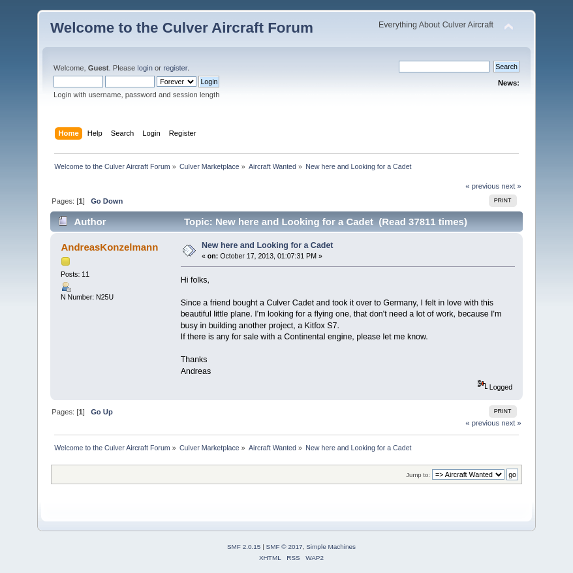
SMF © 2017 (284, 546)
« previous (482, 186)
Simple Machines (331, 546)
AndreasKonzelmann (109, 247)
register (175, 68)
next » (511, 186)
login (145, 68)
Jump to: (418, 474)
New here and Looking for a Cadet (267, 245)
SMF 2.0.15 (244, 546)
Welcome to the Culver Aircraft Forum (181, 28)
